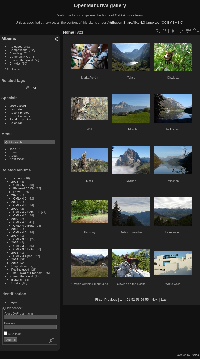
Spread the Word (21, 60)
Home (68, 32)
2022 (14, 195)
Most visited (18, 105)
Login (13, 302)
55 (147, 300)
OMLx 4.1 (20, 215)
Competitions (19, 50)
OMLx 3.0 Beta (23, 249)
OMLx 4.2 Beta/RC (26, 212)
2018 (14, 228)
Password (10, 323)
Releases (16, 46)
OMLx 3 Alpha (23, 256)
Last (164, 300)
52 (133, 300)
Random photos (20, 119)
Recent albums (20, 116)
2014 (14, 259)
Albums (8, 38)
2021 (14, 201)
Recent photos (19, 112)
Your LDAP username (18, 313)
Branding (16, 53)
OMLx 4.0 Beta (23, 225)
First (98, 300)
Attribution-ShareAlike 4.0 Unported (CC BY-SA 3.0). (145, 22)
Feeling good (20, 269)
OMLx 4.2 (20, 205)
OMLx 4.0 (20, 222)
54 (142, 300)
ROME (17, 191)
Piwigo (195, 354)
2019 (14, 218)
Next (155, 300)
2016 (14, 242)
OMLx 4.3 (20, 198)
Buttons (16, 279)
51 (128, 300)
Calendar (16, 122)
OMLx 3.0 (20, 245)
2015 (14, 252)
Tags (13, 148)
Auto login (13, 333)
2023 (14, 181)
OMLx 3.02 (20, 239)
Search (14, 152)
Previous (110, 300)
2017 (14, 235)
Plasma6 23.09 (23, 188)
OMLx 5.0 (20, 185)
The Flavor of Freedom (27, 272)
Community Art (20, 56)
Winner (31, 87)
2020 (14, 208)
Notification (17, 159)
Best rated (17, 109)
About (14, 155)
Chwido (15, 63)
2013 (14, 262)
